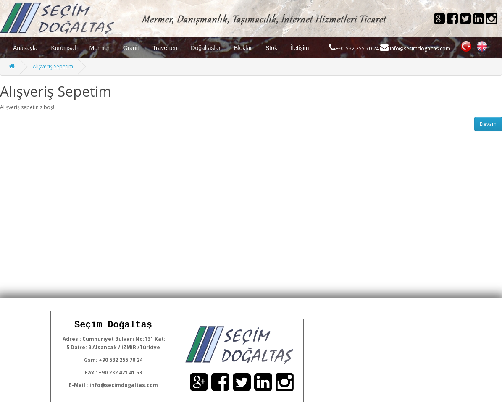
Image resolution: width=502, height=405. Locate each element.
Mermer (99, 47)
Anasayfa (25, 47)
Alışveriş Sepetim (53, 66)
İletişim (300, 47)
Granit (131, 47)
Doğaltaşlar (206, 47)
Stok (271, 47)
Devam (488, 124)
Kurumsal (63, 47)
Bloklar (243, 47)
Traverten (164, 47)
